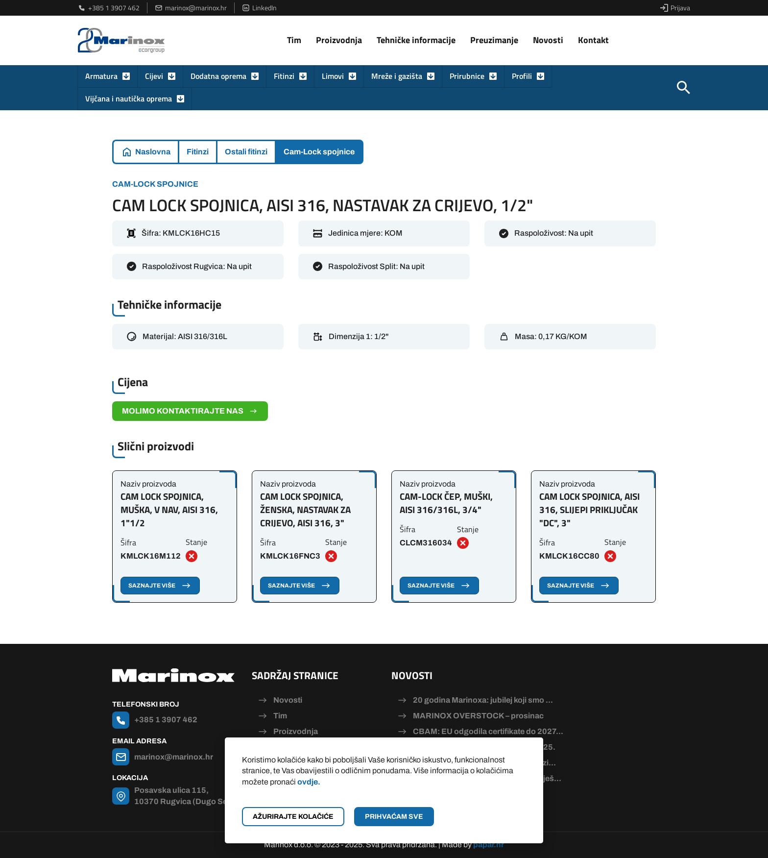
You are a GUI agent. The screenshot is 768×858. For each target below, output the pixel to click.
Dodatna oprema (218, 76)
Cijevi (154, 76)
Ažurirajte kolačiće (293, 816)
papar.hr (488, 844)
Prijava (675, 8)
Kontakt (593, 40)
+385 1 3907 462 (109, 8)
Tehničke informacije (416, 40)
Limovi (333, 76)
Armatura (101, 76)
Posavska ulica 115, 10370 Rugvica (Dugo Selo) (185, 795)
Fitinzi (284, 76)
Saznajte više (160, 585)
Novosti (548, 40)
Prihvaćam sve (394, 816)
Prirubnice (467, 76)
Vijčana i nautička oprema (128, 98)
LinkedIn (259, 8)
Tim (294, 40)
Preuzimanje (494, 40)
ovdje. (308, 782)
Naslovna (152, 151)
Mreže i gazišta (396, 76)
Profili (522, 76)
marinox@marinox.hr (191, 8)
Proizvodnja (339, 40)
